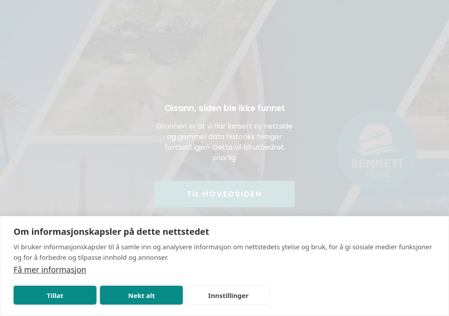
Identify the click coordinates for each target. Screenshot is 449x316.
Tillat (55, 295)
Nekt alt (141, 295)
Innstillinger (228, 295)
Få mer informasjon (50, 269)
